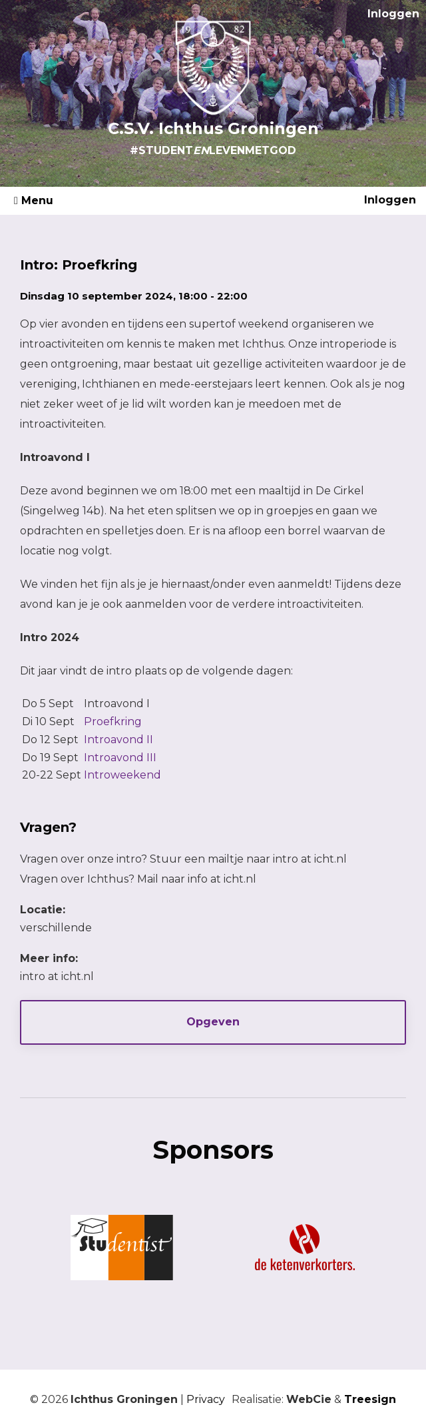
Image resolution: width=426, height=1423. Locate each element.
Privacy (205, 1399)
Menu (33, 200)
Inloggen (393, 13)
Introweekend (122, 775)
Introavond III (120, 757)
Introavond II (118, 739)
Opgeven (213, 1021)
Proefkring (113, 721)
